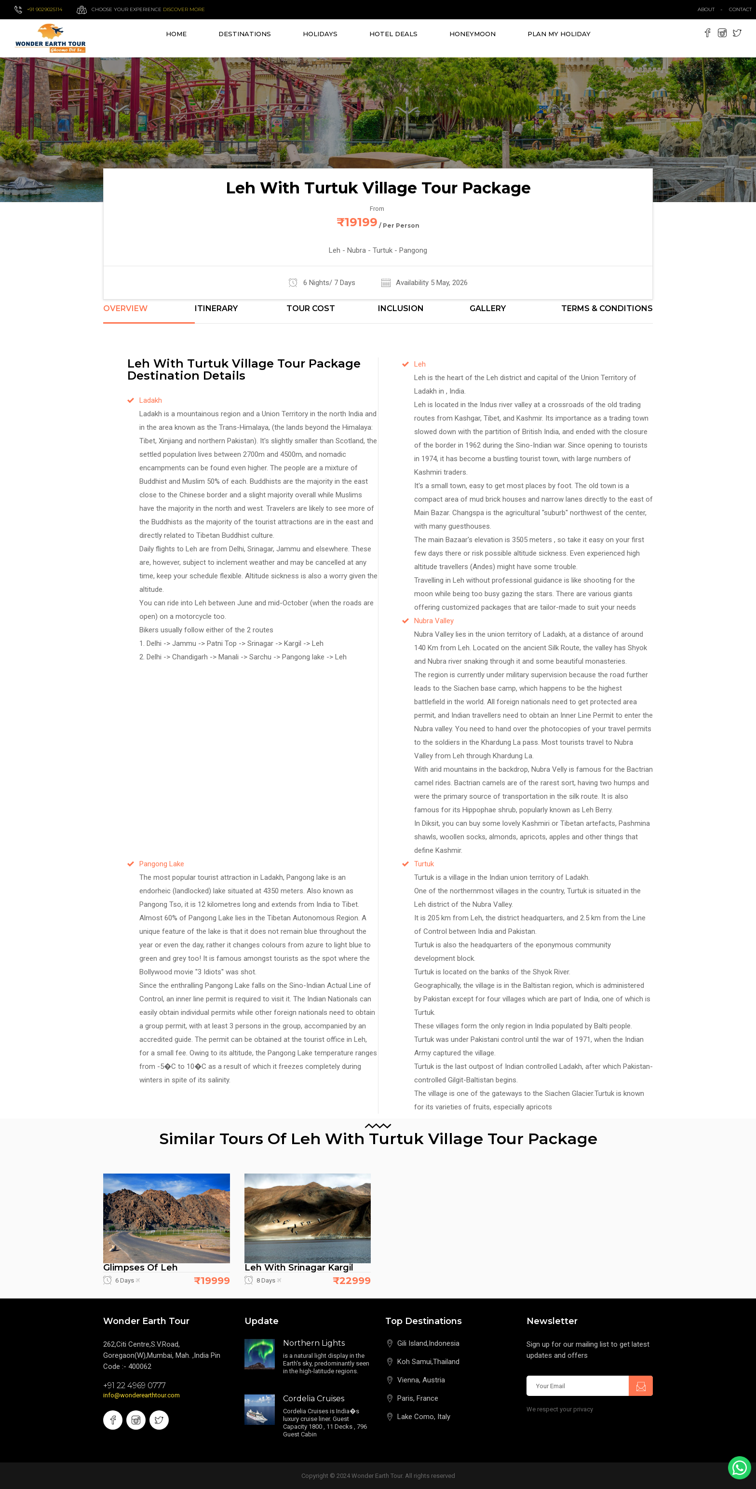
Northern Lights (314, 1343)
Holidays (320, 34)
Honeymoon (472, 34)
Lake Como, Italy (423, 1416)
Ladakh (150, 400)
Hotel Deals (393, 34)
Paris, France (417, 1398)
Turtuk (424, 864)
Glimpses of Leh (140, 1267)
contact (742, 9)
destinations (244, 34)
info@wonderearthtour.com (141, 1395)
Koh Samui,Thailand (428, 1361)
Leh (420, 364)
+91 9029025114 (44, 9)
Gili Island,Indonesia (428, 1343)
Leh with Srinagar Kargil (298, 1267)
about (706, 9)
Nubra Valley (434, 620)
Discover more (184, 9)
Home (176, 34)
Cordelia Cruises (313, 1398)
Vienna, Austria (421, 1380)
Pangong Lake (161, 864)
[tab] (149, 314)
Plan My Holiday (559, 34)
